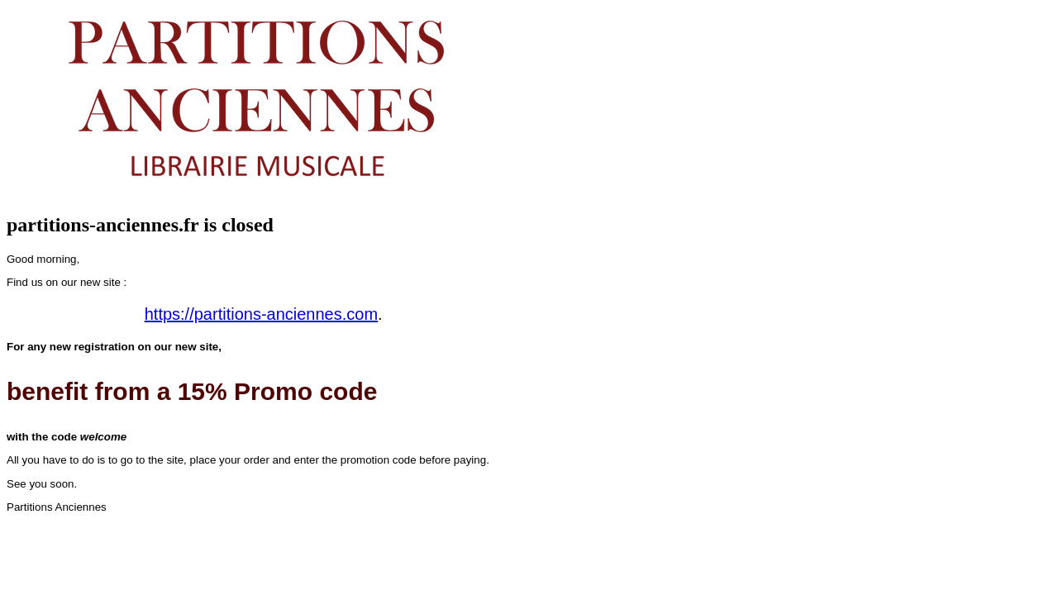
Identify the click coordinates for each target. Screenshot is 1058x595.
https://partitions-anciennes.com (261, 314)
